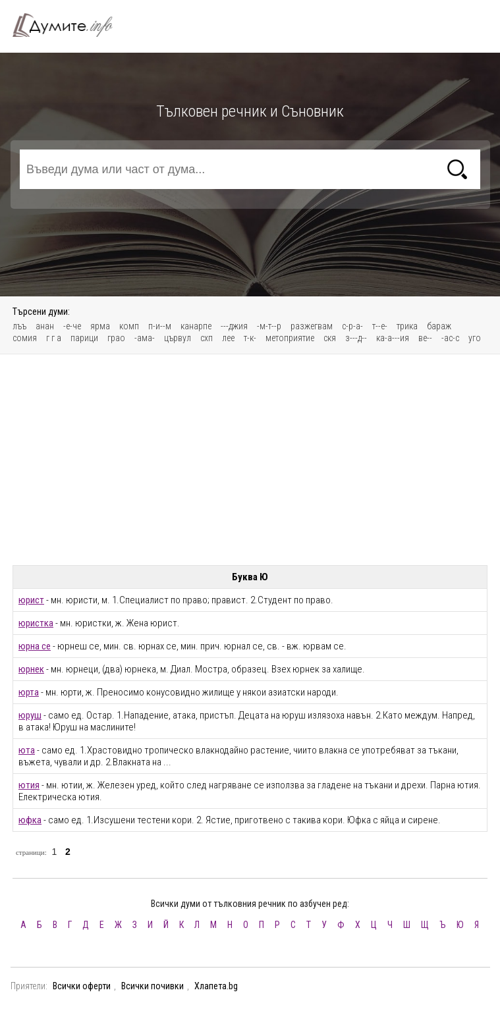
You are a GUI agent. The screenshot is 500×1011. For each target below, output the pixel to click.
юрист (31, 600)
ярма (100, 326)
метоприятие (289, 338)
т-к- (250, 338)
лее (228, 338)
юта (26, 750)
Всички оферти (82, 986)
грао (116, 338)
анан (45, 326)
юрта (28, 692)
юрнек (31, 669)
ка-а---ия (392, 338)
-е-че (72, 326)
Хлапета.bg (216, 986)
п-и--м (159, 326)
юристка (35, 623)
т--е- (379, 326)
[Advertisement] (250, 460)
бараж (439, 326)
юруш (30, 715)
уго (474, 338)
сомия (25, 338)
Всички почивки (152, 986)
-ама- (144, 338)
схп (206, 338)
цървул (177, 338)
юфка (30, 820)
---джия (234, 326)
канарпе (196, 326)
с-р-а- (352, 326)
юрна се (34, 646)
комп (129, 326)
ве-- (425, 338)
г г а (53, 338)
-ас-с (450, 338)
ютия (29, 785)
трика (407, 326)
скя (329, 338)
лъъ (19, 326)
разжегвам (312, 326)
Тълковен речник (70, 25)
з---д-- (356, 338)
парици (84, 338)
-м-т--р (269, 326)
